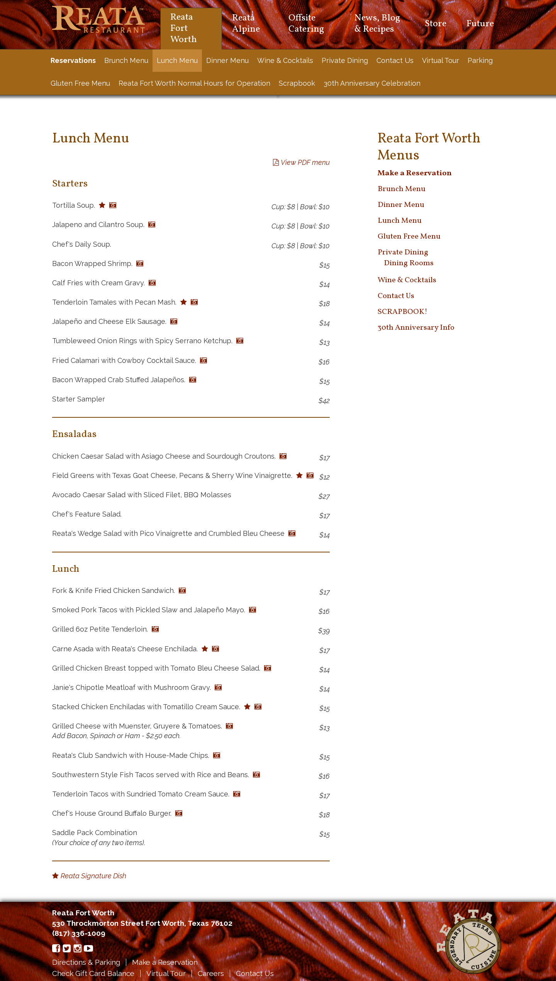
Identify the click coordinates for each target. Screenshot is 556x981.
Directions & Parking (86, 962)
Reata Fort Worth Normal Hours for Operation (194, 83)
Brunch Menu (126, 60)
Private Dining (345, 60)
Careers (211, 973)
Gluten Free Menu (80, 83)
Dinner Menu (227, 60)
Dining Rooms (409, 263)
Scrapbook (297, 83)
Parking (480, 60)
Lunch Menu (177, 60)
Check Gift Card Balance (93, 973)
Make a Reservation (165, 962)
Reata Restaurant (98, 19)
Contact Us (395, 60)
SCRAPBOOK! (402, 312)
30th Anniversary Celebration (372, 83)
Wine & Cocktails (285, 60)
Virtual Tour (440, 60)
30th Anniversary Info (416, 327)
